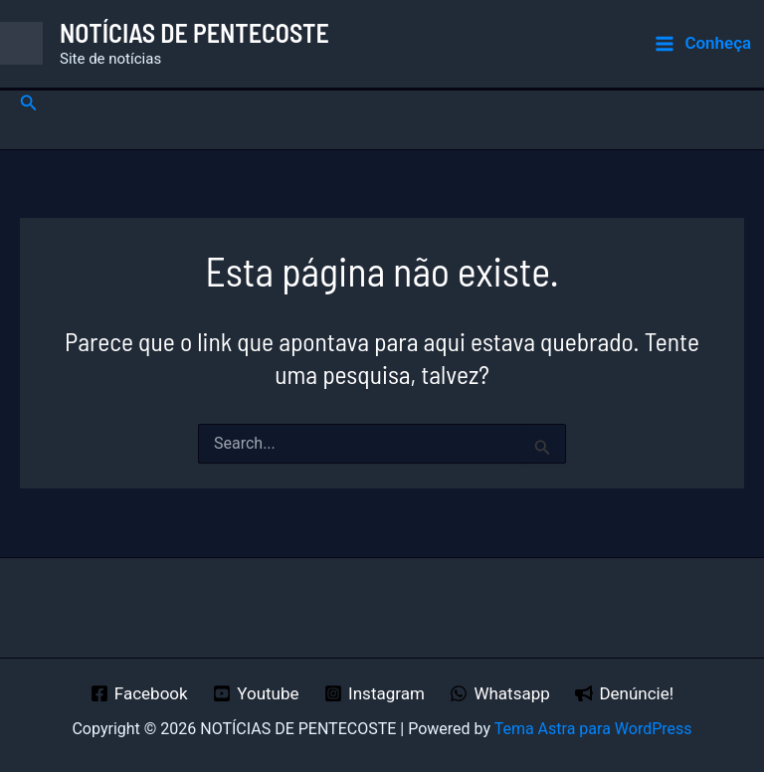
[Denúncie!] (624, 693)
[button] (29, 103)
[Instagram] (374, 693)
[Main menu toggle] (703, 43)
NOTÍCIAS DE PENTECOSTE (194, 32)
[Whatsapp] (500, 693)
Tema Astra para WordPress (593, 728)
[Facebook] (139, 693)
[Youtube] (255, 693)
